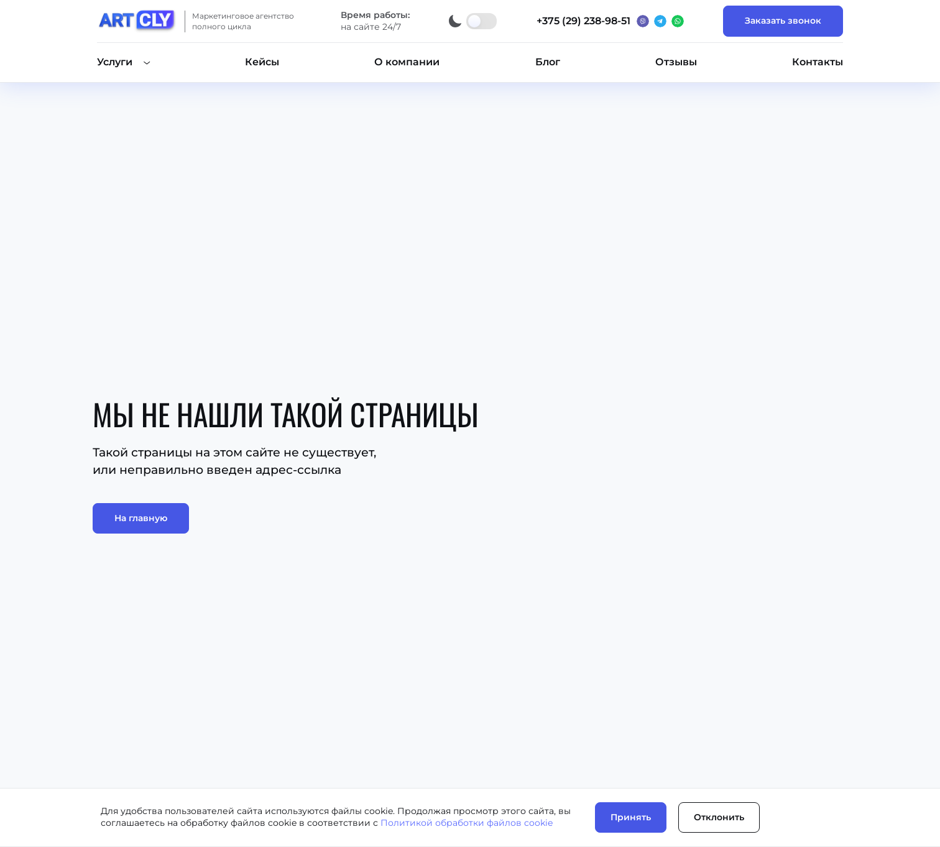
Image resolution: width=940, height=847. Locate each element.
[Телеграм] (660, 21)
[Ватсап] (677, 21)
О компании (407, 62)
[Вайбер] (643, 21)
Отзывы (676, 62)
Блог (547, 62)
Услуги (114, 62)
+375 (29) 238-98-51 (583, 21)
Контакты (817, 62)
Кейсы (262, 62)
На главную (140, 518)
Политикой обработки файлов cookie (466, 822)
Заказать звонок (783, 20)
